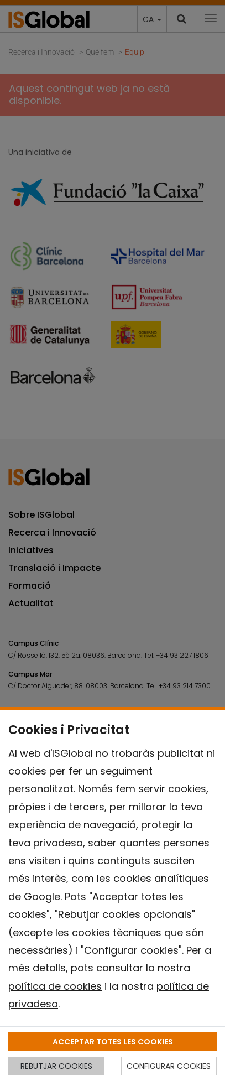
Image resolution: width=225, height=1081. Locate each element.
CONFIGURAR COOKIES (169, 1066)
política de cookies (55, 986)
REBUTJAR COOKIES (56, 1066)
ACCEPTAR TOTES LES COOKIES (113, 1041)
